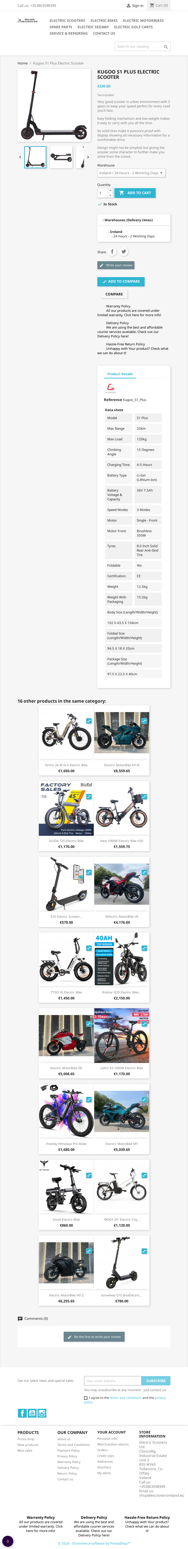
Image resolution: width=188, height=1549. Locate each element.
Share (112, 251)
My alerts (104, 1473)
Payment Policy (68, 1450)
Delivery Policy (68, 1468)
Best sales (25, 1450)
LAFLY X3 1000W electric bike (121, 1068)
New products (28, 1445)
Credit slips (105, 1456)
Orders (102, 1450)
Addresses (105, 1461)
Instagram (41, 1413)
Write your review (115, 265)
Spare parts (61, 27)
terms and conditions (126, 1398)
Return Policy (67, 1473)
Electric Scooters (67, 20)
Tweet (123, 251)
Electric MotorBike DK (66, 1068)
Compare (114, 294)
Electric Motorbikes (143, 20)
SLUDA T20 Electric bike (66, 841)
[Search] (142, 46)
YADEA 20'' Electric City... (122, 1219)
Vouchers (104, 1467)
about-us (64, 1439)
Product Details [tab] (120, 374)
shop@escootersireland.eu (161, 1495)
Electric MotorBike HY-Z (66, 1295)
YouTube (32, 1413)
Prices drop (26, 1439)
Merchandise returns (113, 1444)
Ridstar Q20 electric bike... (121, 992)
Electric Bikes (104, 20)
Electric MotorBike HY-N (121, 765)
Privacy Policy (67, 1456)
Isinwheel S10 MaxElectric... (121, 1295)
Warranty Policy (68, 1462)
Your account (111, 1432)
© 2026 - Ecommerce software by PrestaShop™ (94, 1543)
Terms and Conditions (73, 1445)
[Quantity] (102, 193)
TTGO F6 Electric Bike (66, 992)
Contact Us (104, 33)
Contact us (65, 1479)
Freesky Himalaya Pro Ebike (66, 1144)
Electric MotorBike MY (122, 1144)
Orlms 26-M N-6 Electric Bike (66, 765)
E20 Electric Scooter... (66, 916)
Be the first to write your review (94, 1337)
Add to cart (135, 193)
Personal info (107, 1438)
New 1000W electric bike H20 (121, 841)
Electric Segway (93, 27)
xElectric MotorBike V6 (121, 916)
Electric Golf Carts (133, 27)
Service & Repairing (69, 33)
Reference (113, 399)
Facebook (22, 1413)
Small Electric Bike (66, 1219)
